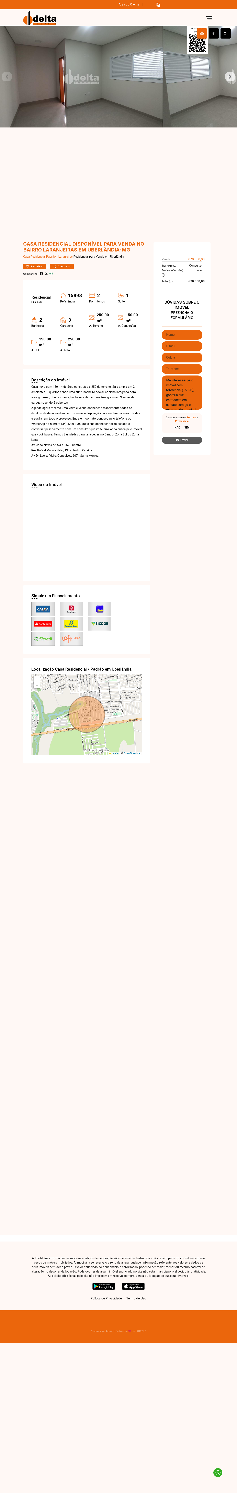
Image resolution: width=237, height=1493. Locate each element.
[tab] (202, 33)
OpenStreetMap (132, 753)
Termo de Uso (136, 1298)
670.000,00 (196, 259)
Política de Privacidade (106, 1298)
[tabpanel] (118, 76)
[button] (158, 5)
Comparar (62, 266)
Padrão (51, 256)
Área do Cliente (129, 4)
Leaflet (114, 753)
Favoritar (34, 266)
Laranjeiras (65, 256)
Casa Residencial (34, 256)
